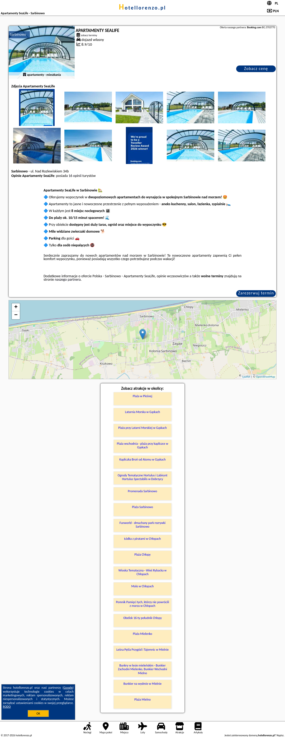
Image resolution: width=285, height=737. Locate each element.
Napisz (280, 735)
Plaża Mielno (142, 699)
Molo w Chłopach (142, 586)
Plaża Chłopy (142, 554)
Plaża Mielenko (142, 634)
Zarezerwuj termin (256, 292)
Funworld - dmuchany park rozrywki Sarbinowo (143, 524)
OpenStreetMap (265, 376)
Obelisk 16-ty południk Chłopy (142, 618)
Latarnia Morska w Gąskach (142, 412)
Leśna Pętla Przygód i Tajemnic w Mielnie (142, 649)
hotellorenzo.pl (142, 7)
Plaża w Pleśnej (142, 396)
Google (68, 687)
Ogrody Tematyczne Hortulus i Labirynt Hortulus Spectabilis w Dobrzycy (142, 477)
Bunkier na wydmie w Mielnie (143, 684)
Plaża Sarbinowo (142, 507)
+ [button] (16, 307)
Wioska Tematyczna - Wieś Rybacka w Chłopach (142, 572)
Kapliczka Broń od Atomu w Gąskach (142, 459)
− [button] (16, 315)
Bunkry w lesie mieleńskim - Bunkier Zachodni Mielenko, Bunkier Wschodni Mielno (142, 669)
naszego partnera (68, 279)
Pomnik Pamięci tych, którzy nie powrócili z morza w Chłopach (142, 604)
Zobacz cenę (256, 68)
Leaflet (246, 376)
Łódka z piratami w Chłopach (142, 539)
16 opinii (75, 175)
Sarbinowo (18, 34)
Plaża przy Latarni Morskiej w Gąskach (142, 428)
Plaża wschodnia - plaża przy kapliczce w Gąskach (142, 445)
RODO (7, 706)
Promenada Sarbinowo (142, 491)
